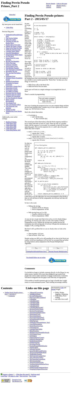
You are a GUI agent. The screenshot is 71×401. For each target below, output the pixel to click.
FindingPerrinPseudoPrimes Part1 (36, 268)
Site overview (24, 393)
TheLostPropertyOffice (36, 374)
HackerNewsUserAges (36, 342)
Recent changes (50, 3)
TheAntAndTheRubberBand (37, 369)
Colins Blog (9, 27)
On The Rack (10, 56)
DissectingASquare (35, 333)
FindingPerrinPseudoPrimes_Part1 (39, 339)
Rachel (53, 306)
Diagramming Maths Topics (14, 54)
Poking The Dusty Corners (14, 46)
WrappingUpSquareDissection (38, 386)
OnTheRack (33, 352)
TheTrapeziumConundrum (37, 376)
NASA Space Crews (12, 66)
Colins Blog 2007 (11, 128)
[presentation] (45, 132)
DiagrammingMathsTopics (37, 329)
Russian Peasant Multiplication (58, 268)
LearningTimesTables (35, 346)
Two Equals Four (11, 103)
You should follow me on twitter (35, 274)
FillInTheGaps (33, 337)
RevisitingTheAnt (34, 361)
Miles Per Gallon (11, 39)
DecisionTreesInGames (36, 328)
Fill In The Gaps (11, 63)
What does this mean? (22, 391)
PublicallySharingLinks (36, 356)
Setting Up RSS (10, 109)
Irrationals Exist (10, 76)
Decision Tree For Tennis (13, 93)
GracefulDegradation (35, 341)
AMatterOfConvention (36, 309)
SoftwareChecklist (34, 366)
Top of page (32, 393)
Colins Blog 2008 (11, 127)
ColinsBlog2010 (34, 323)
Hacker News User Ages (13, 44)
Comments (11, 313)
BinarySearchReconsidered (37, 314)
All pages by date (13, 393)
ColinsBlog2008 (34, 319)
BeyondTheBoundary (35, 313)
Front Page (4, 393)
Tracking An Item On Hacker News (12, 42)
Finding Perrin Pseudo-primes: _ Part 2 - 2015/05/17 (14, 310)
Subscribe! (12, 14)
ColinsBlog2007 (34, 318)
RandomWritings (34, 359)
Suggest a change (8, 391)
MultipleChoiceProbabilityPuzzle (39, 349)
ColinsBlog (32, 316)
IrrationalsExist (34, 344)
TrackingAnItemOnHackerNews (39, 381)
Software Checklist (11, 64)
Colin (62, 304)
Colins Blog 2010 (11, 123)
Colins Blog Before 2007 (13, 130)
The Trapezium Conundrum (14, 69)
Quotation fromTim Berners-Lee (17, 397)
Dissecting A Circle (11, 88)
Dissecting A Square (12, 89)
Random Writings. (11, 122)
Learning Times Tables (12, 51)
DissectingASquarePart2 (36, 334)
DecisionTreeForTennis (36, 326)
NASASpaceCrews (35, 351)
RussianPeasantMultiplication (38, 362)
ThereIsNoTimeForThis (36, 379)
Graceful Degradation (12, 53)
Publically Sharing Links (13, 49)
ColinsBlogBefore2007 (36, 324)
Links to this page (61, 3)
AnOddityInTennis (35, 311)
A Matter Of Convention (13, 96)
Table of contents (48, 6)
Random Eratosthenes (12, 81)
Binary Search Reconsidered (10, 100)
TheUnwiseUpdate (35, 377)
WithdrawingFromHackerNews (38, 384)
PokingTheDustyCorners (36, 354)
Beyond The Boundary (12, 61)
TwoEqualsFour (34, 382)
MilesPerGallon (34, 347)
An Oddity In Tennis (12, 91)
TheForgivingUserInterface (37, 372)
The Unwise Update (12, 38)
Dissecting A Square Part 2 (14, 86)
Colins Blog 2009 (11, 125)
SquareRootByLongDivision (37, 367)
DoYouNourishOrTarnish (36, 336)
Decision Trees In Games (13, 94)
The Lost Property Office (13, 104)
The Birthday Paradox (12, 68)
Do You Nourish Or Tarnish (14, 98)
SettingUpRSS (33, 364)
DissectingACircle (34, 331)
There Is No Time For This (14, 48)
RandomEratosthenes (35, 357)
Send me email (35, 391)
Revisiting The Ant (11, 71)
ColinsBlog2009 (34, 321)
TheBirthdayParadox (35, 371)
